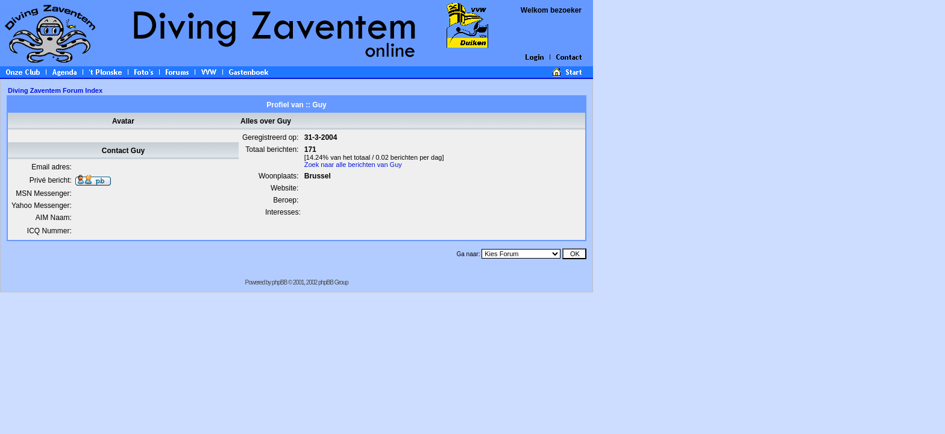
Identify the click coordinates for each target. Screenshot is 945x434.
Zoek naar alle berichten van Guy (353, 164)
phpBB (279, 282)
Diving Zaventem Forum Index (55, 90)
